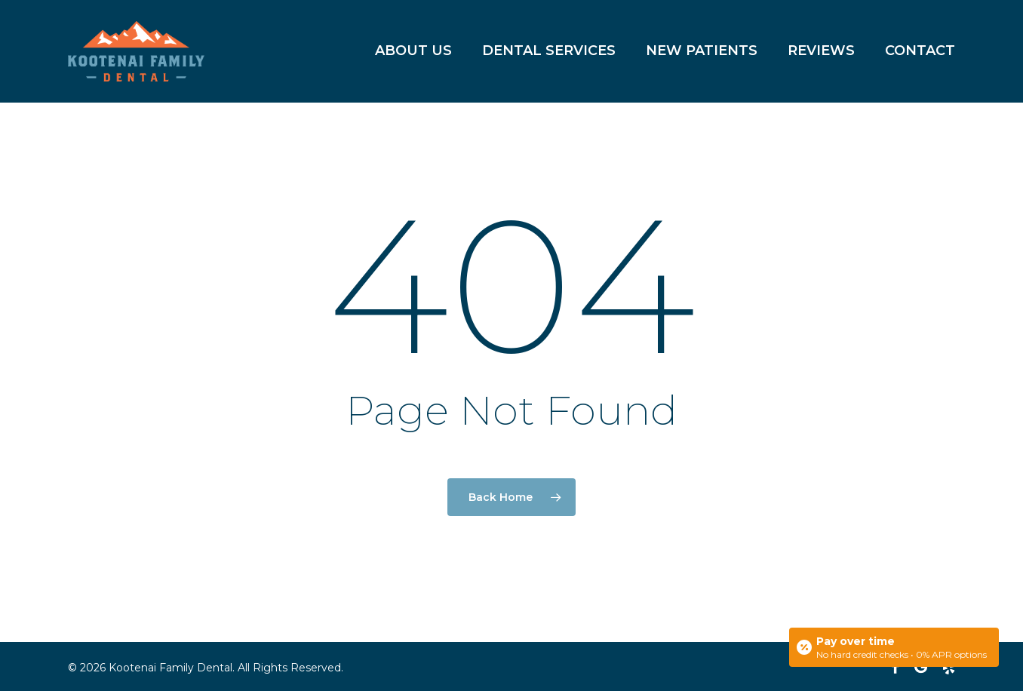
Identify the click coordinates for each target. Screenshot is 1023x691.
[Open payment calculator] (894, 647)
